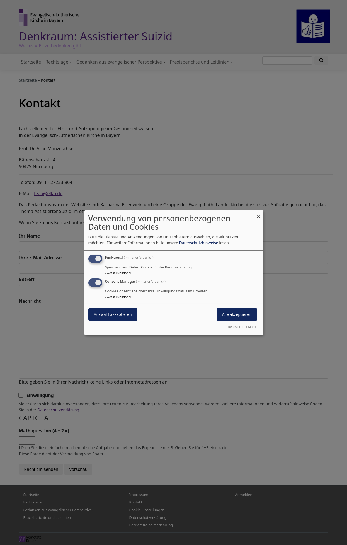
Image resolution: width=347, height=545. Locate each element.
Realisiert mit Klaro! (242, 326)
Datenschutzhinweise (198, 242)
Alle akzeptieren (236, 314)
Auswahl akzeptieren (113, 314)
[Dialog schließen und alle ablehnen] (258, 213)
